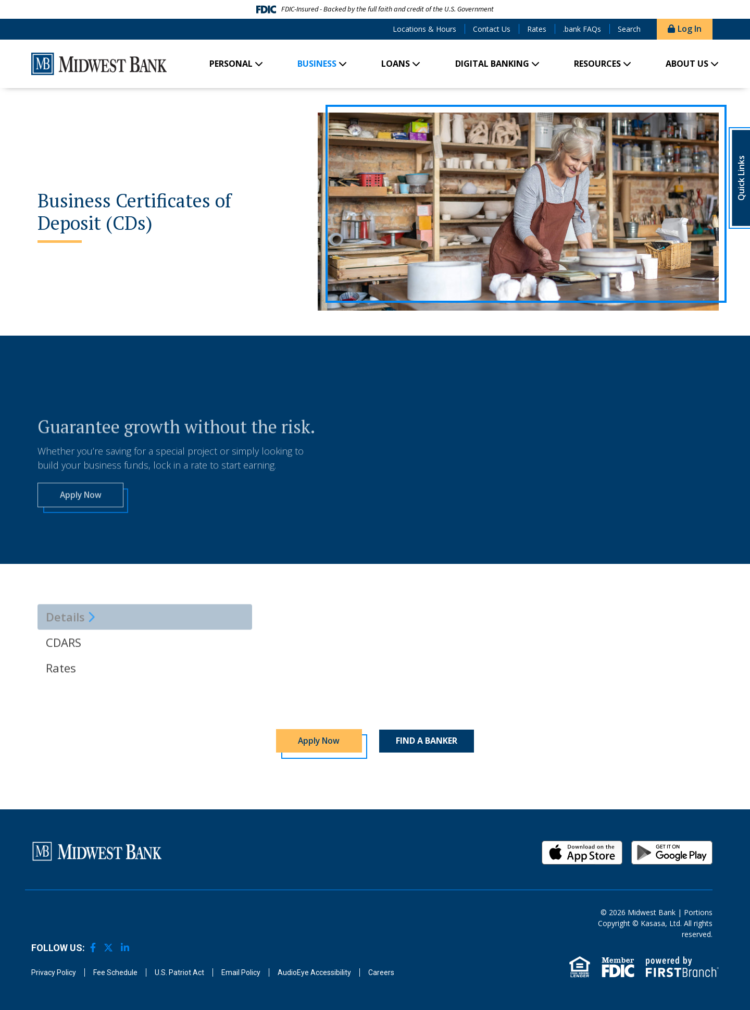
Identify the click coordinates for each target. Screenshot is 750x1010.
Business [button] (316, 63)
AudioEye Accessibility (314, 972)
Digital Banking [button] (492, 63)
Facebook (93, 948)
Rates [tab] (61, 707)
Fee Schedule (115, 972)
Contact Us (491, 29)
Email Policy (240, 972)
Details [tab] (65, 656)
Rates (536, 29)
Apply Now (80, 533)
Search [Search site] (629, 29)
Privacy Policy (53, 972)
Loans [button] (395, 63)
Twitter (108, 948)
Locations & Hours (424, 29)
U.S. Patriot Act (179, 972)
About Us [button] (687, 63)
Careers (381, 972)
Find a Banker (426, 741)
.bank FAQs (582, 29)
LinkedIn (125, 948)
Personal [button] (231, 63)
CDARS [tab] (63, 681)
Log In (690, 28)
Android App (671, 853)
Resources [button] (597, 63)
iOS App (582, 853)
